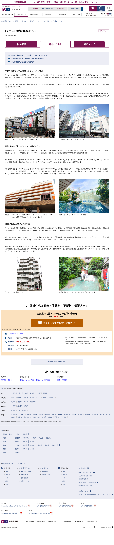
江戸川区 (52, 397)
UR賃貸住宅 (41, 521)
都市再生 (79, 521)
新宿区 (32, 393)
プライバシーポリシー (88, 527)
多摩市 (44, 417)
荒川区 (32, 397)
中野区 (13, 406)
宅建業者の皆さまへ (85, 485)
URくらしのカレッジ (87, 472)
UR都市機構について (93, 521)
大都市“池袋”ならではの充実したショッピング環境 (29, 55)
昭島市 (47, 414)
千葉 (6, 478)
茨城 (6, 484)
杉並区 (19, 406)
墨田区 (19, 397)
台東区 (13, 397)
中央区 (21, 393)
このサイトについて (106, 527)
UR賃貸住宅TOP (6, 21)
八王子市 (14, 414)
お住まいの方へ (85, 491)
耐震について (25, 481)
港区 (26, 393)
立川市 (21, 414)
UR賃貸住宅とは (24, 468)
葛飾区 (44, 397)
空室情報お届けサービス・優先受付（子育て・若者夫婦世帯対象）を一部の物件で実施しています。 (57, 2)
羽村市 (57, 417)
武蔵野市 (28, 414)
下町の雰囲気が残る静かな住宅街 (22, 62)
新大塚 (3, 380)
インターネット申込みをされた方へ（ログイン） (96, 494)
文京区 (38, 393)
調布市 (54, 414)
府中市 (41, 414)
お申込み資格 (46, 474)
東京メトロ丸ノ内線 (27, 380)
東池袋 (10, 380)
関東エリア (21, 463)
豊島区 (32, 21)
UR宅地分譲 (52, 521)
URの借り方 (44, 468)
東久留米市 (27, 417)
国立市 (102, 414)
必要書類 (45, 471)
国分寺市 (95, 414)
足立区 (38, 397)
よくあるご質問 (84, 468)
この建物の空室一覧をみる (56, 362)
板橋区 (24, 410)
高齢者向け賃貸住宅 (85, 476)
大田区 (26, 402)
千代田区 (14, 393)
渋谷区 (44, 393)
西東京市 (64, 417)
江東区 (26, 397)
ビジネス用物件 (66, 521)
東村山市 (87, 414)
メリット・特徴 (26, 471)
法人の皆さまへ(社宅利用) (88, 482)
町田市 (60, 414)
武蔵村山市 (36, 417)
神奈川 (7, 474)
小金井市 (67, 414)
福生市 (108, 414)
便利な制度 (24, 474)
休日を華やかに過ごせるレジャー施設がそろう (27, 59)
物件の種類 (24, 478)
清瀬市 (19, 417)
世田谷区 (33, 402)
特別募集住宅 (83, 479)
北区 (18, 410)
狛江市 (13, 417)
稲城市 (50, 417)
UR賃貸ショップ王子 (15, 333)
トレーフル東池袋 (44, 21)
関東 (16, 21)
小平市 (74, 414)
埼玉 (6, 481)
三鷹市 (35, 414)
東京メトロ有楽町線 (43, 380)
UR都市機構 (29, 521)
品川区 (13, 402)
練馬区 (26, 406)
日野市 (80, 414)
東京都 (24, 21)
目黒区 (19, 402)
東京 (58, 380)
